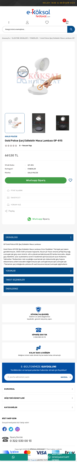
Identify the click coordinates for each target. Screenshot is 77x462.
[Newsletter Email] (38, 377)
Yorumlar (11, 271)
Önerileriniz (12, 289)
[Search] (38, 29)
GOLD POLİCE (11, 136)
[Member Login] (27, 22)
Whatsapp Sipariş (35, 180)
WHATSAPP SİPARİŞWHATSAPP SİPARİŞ (58, 457)
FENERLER (32, 169)
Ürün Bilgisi (12, 237)
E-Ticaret (32, 460)
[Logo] (38, 13)
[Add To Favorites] (70, 180)
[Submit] (66, 377)
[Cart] (67, 22)
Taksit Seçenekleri (15, 280)
